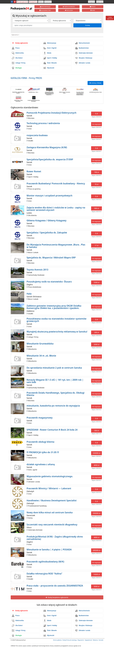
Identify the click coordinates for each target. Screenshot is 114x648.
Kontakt (101, 640)
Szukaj (87, 25)
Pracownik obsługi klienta (40, 441)
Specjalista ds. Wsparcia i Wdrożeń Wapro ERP (51, 257)
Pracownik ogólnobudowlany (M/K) (45, 561)
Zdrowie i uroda (82, 63)
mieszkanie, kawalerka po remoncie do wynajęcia (53, 405)
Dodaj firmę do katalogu (69, 640)
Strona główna (57, 640)
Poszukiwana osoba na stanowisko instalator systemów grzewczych (56, 320)
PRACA (92, 7)
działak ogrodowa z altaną (41, 464)
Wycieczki (49, 68)
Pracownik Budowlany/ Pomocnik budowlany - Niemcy (56, 183)
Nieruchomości (82, 43)
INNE (92, 10)
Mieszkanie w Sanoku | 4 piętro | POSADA (49, 549)
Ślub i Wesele (50, 63)
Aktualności (48, 2)
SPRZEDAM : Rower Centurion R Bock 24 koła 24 (52, 429)
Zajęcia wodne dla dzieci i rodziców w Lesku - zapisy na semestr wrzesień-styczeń (56, 208)
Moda (47, 53)
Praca (15, 48)
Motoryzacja (50, 43)
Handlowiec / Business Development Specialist (52, 500)
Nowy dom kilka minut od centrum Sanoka (50, 512)
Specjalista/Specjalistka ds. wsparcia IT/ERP (50, 159)
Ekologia (17, 68)
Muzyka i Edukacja (83, 58)
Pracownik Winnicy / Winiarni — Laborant (49, 488)
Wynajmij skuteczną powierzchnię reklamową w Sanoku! (57, 331)
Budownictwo (82, 48)
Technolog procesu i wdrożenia (43, 123)
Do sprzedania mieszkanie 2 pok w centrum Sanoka (54, 367)
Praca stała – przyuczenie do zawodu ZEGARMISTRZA (55, 585)
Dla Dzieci (17, 58)
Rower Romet (34, 171)
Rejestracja (100, 1)
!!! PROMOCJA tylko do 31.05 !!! (43, 452)
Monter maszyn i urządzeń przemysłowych (49, 195)
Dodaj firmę (33, 2)
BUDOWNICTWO (45, 10)
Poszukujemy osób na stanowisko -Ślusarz (49, 281)
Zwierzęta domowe (84, 53)
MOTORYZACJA (45, 7)
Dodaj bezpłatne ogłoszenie (57, 597)
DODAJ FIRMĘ (95, 83)
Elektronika (18, 53)
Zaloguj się (92, 1)
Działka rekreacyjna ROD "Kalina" (44, 573)
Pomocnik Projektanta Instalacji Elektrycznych (51, 112)
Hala (29, 293)
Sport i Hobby (50, 58)
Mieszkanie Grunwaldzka (40, 343)
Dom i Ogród (50, 48)
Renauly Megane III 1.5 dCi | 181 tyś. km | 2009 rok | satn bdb (55, 381)
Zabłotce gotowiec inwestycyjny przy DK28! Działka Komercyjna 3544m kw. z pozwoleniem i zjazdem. (54, 307)
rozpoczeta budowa (37, 135)
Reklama (40, 2)
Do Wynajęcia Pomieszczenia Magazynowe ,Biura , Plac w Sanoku (56, 246)
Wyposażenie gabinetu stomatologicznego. (50, 476)
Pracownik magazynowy (40, 417)
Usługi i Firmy (18, 63)
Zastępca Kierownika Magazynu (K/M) (47, 147)
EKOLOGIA (69, 10)
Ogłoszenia (14, 35)
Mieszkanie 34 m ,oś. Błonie (41, 355)
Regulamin (81, 640)
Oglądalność (88, 640)
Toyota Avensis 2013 (37, 269)
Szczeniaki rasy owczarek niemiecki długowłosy (52, 524)
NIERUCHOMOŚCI (69, 7)
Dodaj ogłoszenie (22, 2)
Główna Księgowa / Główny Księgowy (46, 220)
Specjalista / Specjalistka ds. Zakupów (47, 232)
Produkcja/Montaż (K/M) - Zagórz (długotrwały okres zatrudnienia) (55, 537)
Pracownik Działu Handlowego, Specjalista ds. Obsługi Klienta (55, 394)
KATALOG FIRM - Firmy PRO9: (26, 78)
